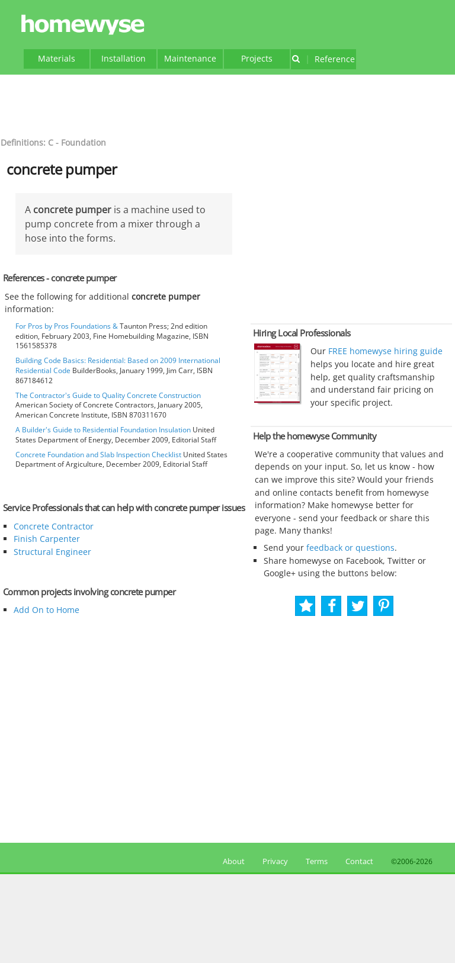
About (232, 861)
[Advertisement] (227, 104)
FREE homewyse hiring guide (384, 351)
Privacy (275, 861)
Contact (359, 861)
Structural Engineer (52, 551)
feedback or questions (350, 547)
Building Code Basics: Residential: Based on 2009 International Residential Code (117, 365)
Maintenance (190, 58)
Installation (123, 58)
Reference (323, 59)
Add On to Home (46, 609)
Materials (56, 58)
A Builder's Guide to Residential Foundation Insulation (103, 430)
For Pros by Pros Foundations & (66, 326)
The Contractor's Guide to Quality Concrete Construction (108, 395)
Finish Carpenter (47, 538)
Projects (257, 58)
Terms (317, 861)
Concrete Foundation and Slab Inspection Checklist (98, 455)
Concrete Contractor (54, 526)
